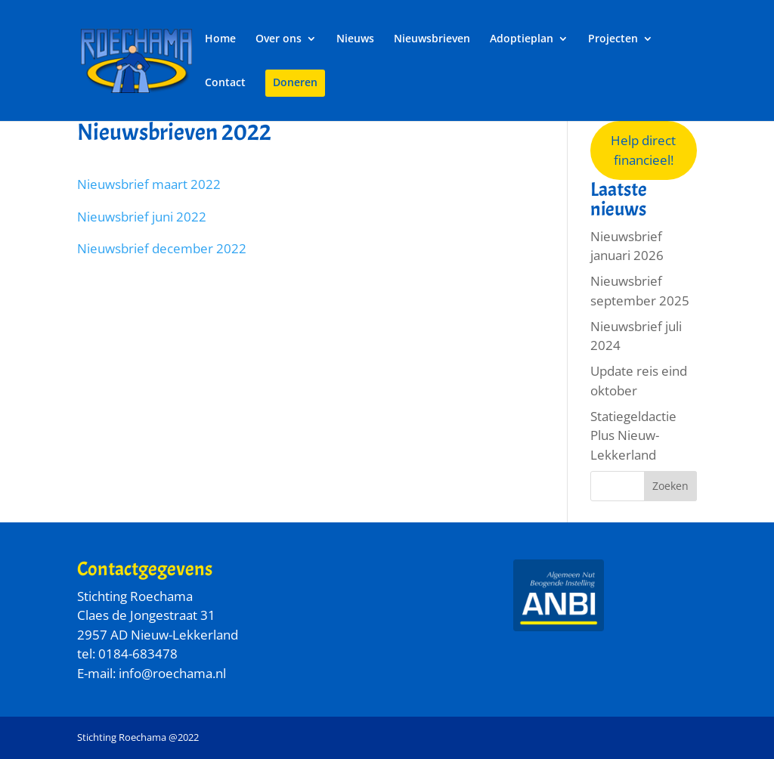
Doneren (295, 83)
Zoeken (670, 486)
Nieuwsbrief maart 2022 (149, 184)
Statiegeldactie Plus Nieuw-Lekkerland (633, 435)
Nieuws (355, 39)
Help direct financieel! (643, 150)
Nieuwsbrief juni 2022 (141, 216)
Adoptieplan (521, 39)
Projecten (613, 39)
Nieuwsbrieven (432, 39)
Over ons (278, 39)
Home (220, 39)
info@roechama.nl (172, 673)
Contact (225, 83)
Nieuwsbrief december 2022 (161, 248)
